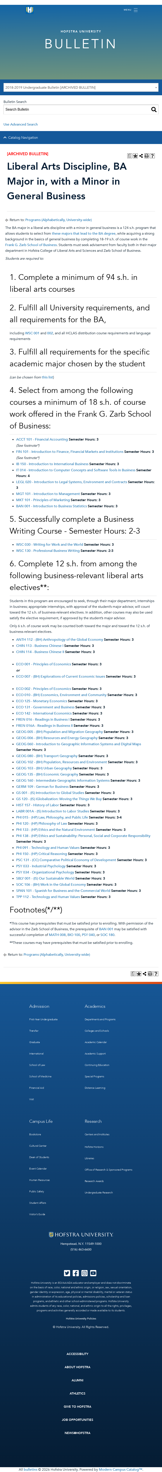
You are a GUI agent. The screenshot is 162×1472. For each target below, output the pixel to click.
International (36, 1053)
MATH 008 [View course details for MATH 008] (57, 934)
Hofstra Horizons (94, 1147)
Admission (39, 1006)
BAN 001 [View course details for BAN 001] (106, 929)
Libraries (89, 1158)
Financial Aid (36, 1088)
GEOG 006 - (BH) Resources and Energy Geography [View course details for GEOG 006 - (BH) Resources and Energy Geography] (57, 738)
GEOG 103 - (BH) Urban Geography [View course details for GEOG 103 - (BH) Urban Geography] (44, 768)
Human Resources (39, 1180)
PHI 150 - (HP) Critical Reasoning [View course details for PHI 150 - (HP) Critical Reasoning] (41, 853)
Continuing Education (97, 1065)
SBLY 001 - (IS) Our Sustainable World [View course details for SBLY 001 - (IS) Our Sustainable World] (45, 878)
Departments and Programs (100, 1019)
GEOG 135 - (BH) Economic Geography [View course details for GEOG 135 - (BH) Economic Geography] (47, 774)
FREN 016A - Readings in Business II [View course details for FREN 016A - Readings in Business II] (44, 725)
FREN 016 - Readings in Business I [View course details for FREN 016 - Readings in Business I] (42, 719)
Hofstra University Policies (81, 1318)
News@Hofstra (77, 1433)
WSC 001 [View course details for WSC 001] (32, 333)
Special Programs (94, 1076)
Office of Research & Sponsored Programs (108, 1169)
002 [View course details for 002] (50, 333)
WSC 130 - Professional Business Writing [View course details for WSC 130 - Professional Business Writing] (48, 550)
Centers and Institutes (97, 1134)
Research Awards (94, 1181)
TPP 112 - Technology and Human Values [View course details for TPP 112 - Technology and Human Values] (48, 896)
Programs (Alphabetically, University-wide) (58, 220)
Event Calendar (38, 1168)
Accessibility (77, 1354)
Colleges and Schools (97, 1031)
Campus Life (41, 1121)
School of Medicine (40, 1076)
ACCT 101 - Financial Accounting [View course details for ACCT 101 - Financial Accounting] (42, 439)
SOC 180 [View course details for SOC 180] (107, 934)
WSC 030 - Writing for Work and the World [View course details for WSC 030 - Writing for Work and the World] (49, 544)
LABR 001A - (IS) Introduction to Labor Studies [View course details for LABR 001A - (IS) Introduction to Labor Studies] (52, 811)
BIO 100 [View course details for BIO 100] (73, 934)
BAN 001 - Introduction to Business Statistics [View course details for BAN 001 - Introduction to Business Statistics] (51, 506)
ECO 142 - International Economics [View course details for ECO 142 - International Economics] (44, 713)
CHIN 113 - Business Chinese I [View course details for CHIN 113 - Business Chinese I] (39, 645)
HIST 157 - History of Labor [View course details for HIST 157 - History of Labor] (37, 805)
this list (47, 377)
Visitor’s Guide (37, 1214)
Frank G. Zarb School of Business (31, 245)
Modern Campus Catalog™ (120, 1469)
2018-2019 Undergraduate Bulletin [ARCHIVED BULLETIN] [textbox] (50, 87)
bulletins (30, 1469)
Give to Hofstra (77, 1407)
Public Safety (36, 1191)
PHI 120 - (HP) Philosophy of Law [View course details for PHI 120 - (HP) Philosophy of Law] (41, 823)
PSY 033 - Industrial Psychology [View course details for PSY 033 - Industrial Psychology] (40, 866)
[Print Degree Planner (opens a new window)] (129, 155)
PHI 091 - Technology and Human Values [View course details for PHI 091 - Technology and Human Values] (47, 847)
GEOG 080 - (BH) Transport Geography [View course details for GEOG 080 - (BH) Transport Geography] (47, 756)
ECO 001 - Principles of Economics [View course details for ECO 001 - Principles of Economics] (43, 664)
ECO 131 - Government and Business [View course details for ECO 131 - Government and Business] (45, 707)
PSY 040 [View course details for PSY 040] (88, 934)
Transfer (33, 1031)
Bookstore (35, 1134)
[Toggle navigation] (131, 10)
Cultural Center (38, 1146)
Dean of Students (39, 1157)
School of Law (37, 1065)
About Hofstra (77, 1367)
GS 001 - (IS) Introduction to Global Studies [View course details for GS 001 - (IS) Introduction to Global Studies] (50, 792)
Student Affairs (37, 1203)
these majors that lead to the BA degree (83, 233)
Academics (95, 1006)
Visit (31, 1099)
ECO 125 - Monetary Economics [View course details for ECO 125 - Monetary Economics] (41, 701)
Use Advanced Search (20, 124)
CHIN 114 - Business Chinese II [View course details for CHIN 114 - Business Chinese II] (40, 652)
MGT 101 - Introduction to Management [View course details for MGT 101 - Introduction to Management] (48, 493)
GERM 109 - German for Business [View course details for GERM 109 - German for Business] (42, 786)
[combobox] (81, 87)
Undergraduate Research (99, 1192)
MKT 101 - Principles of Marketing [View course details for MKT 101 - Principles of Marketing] (43, 500)
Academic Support (95, 1053)
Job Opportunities (77, 1420)
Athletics (78, 1393)
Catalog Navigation (23, 137)
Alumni (78, 1380)
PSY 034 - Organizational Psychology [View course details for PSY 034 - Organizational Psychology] (45, 872)
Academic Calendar (96, 1042)
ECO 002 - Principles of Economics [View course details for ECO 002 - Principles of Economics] (43, 688)
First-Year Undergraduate (43, 1019)
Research (93, 1121)
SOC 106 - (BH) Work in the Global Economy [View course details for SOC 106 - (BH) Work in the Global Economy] (51, 884)
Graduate (34, 1042)
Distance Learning (95, 1088)
